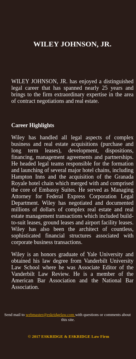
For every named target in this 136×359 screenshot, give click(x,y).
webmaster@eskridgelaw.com (50, 314)
